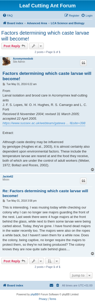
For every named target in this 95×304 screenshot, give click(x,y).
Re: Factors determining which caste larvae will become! (45, 193)
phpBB (34, 294)
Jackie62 (8, 176)
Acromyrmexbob (23, 58)
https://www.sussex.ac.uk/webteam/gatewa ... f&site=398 (44, 123)
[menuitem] (8, 15)
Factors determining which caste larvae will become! (45, 36)
